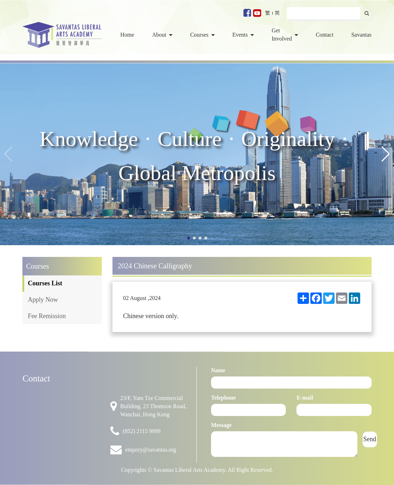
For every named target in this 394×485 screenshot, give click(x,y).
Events (243, 35)
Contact (324, 35)
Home (127, 35)
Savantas (361, 35)
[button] (385, 154)
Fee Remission (47, 316)
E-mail (304, 398)
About (162, 35)
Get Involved (285, 34)
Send (369, 439)
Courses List (45, 283)
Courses (202, 35)
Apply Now (43, 299)
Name (218, 370)
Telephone (223, 398)
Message (221, 425)
